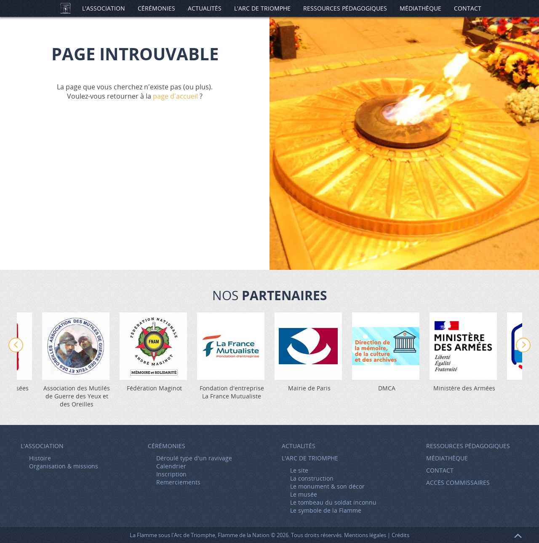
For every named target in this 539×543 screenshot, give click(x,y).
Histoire (40, 458)
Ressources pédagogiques (345, 8)
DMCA (386, 388)
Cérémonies (156, 8)
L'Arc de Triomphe (262, 8)
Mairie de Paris (309, 388)
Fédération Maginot (154, 388)
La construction (312, 478)
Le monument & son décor (327, 486)
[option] (309, 352)
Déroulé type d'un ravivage (194, 458)
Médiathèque (420, 8)
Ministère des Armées (464, 388)
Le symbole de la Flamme (325, 510)
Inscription (171, 474)
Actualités (204, 8)
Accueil (65, 8)
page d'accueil (175, 96)
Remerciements (178, 482)
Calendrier (171, 466)
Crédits (400, 535)
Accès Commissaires (458, 482)
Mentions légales (365, 535)
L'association (103, 8)
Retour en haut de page (518, 536)
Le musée (303, 494)
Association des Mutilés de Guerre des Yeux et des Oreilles (76, 396)
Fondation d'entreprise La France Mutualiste (232, 392)
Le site (299, 470)
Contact (467, 8)
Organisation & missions (63, 466)
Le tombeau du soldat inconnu (333, 502)
